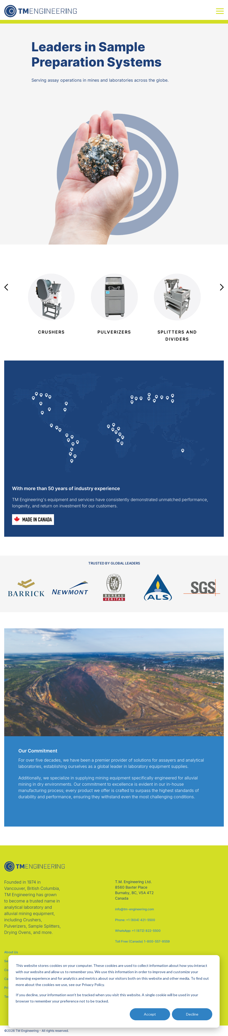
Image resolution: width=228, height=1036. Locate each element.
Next (222, 287)
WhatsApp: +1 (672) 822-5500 (138, 931)
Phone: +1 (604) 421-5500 (135, 920)
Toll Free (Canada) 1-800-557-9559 (142, 941)
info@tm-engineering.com (134, 909)
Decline (192, 1014)
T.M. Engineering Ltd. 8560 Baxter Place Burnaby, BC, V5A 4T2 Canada (134, 889)
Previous (6, 287)
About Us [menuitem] (11, 952)
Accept (150, 1014)
